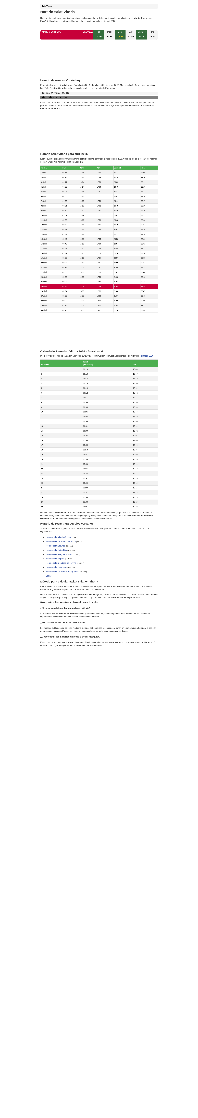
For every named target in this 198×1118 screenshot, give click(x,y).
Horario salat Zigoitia (55, 559)
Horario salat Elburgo (55, 546)
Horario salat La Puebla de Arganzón (62, 572)
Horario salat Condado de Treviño (61, 563)
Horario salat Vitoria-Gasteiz (58, 537)
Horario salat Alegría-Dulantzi (59, 554)
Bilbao (49, 576)
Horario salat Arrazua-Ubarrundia (61, 542)
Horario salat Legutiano (56, 567)
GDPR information (48, 658)
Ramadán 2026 (146, 356)
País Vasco (47, 6)
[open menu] (193, 4)
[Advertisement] (99, 61)
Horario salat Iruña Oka (56, 550)
